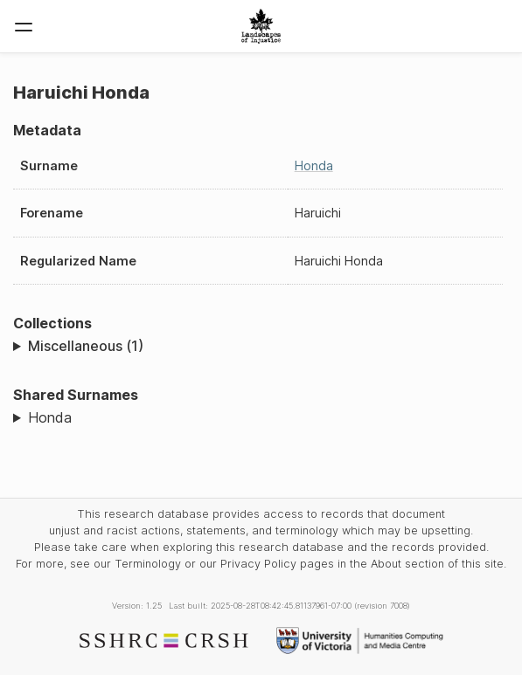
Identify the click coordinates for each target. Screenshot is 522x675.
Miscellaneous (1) (85, 346)
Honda (314, 165)
